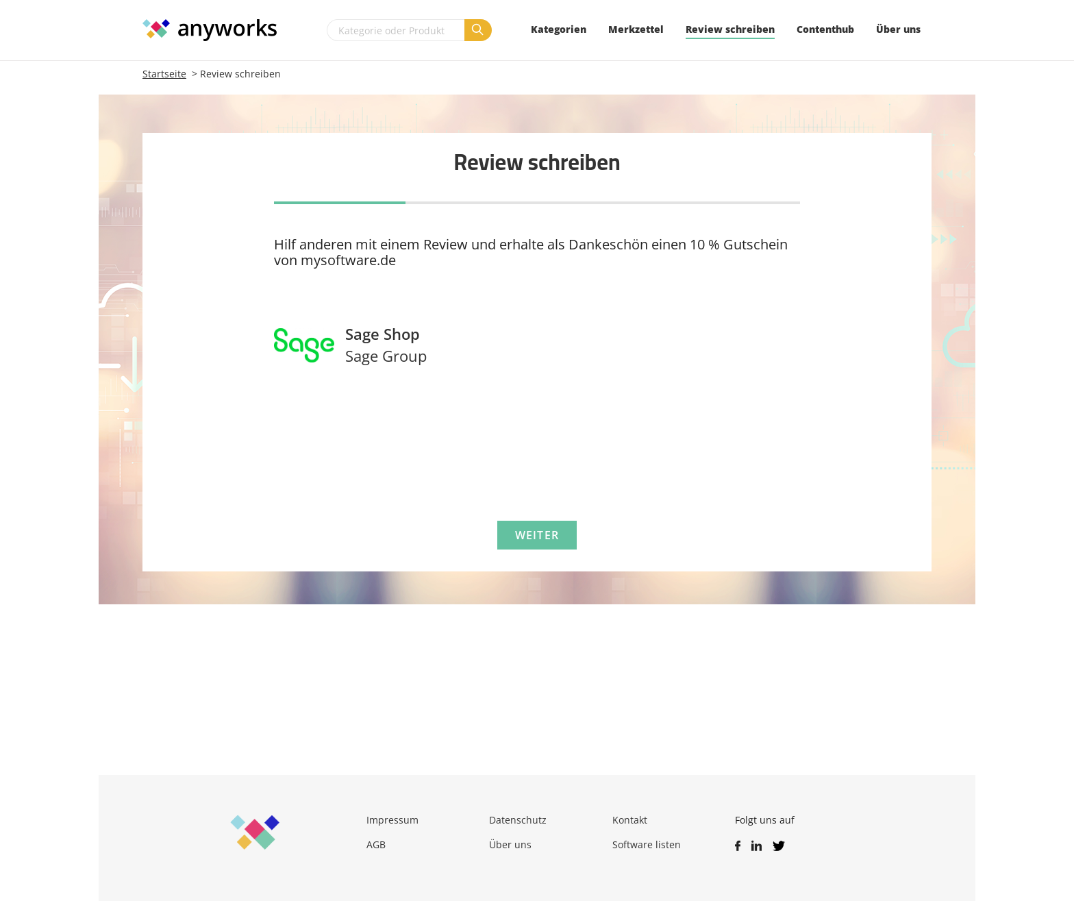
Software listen (646, 844)
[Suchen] (478, 30)
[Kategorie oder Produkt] (395, 30)
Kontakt (629, 819)
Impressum (392, 819)
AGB (376, 844)
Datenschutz (518, 819)
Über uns (510, 844)
